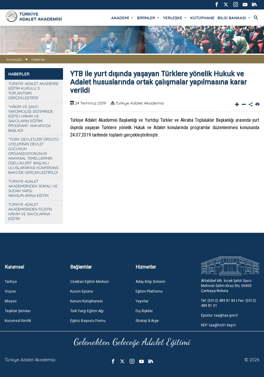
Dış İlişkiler (144, 311)
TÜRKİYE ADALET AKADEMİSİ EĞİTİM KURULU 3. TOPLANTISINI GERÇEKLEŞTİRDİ (33, 90)
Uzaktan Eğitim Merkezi (89, 282)
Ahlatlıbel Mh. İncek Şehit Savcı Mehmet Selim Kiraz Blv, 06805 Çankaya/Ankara (226, 286)
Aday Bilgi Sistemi (150, 282)
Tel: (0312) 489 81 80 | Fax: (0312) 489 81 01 (228, 303)
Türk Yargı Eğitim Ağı (87, 311)
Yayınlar (142, 301)
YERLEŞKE (175, 17)
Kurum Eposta (81, 291)
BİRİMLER (148, 17)
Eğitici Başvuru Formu (88, 321)
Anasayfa (14, 59)
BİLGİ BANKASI (234, 17)
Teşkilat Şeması (17, 311)
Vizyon (10, 291)
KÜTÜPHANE (202, 17)
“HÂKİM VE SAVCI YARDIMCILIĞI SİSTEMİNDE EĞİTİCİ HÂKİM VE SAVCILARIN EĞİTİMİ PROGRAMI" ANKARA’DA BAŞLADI (30, 118)
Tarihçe (11, 282)
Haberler (38, 59)
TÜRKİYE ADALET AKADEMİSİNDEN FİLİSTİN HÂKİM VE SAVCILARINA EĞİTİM (30, 211)
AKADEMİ (122, 17)
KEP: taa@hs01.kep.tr (218, 325)
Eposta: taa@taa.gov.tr (219, 315)
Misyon (11, 301)
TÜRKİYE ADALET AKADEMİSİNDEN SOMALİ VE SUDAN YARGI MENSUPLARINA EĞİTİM (32, 188)
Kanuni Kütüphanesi (86, 301)
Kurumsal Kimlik (18, 321)
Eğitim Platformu (149, 291)
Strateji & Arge (147, 321)
